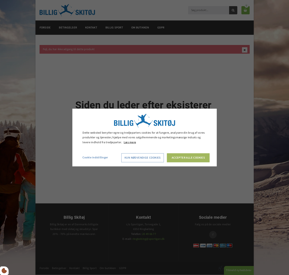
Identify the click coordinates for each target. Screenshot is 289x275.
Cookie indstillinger (95, 158)
